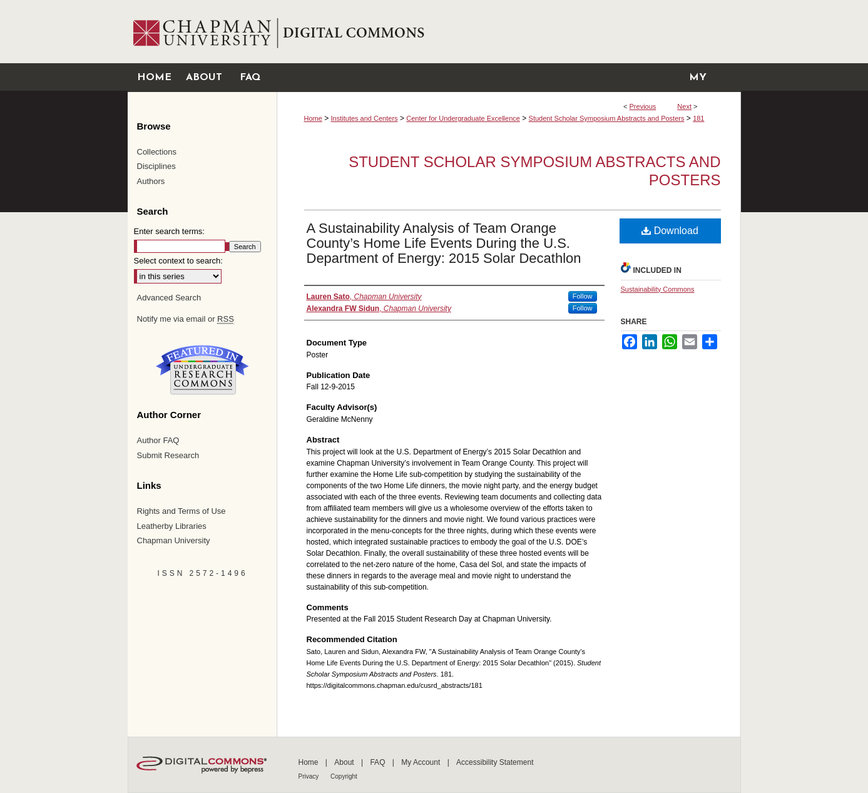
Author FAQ (158, 440)
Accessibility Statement (494, 762)
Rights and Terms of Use (181, 511)
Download (669, 230)
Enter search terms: (169, 231)
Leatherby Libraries (172, 526)
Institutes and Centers (364, 118)
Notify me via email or (185, 319)
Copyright (343, 776)
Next (684, 106)
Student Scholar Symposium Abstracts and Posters (607, 118)
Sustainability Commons (658, 289)
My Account (421, 762)
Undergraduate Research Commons (202, 370)
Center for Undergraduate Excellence (463, 118)
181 (698, 118)
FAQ (378, 762)
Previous (643, 106)
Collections (157, 151)
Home (313, 118)
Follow (583, 296)
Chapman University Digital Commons (508, 31)
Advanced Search (169, 297)
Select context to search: (178, 260)
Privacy (310, 776)
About (345, 762)
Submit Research (168, 455)
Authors (151, 181)
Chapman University (173, 540)
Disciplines (156, 166)
